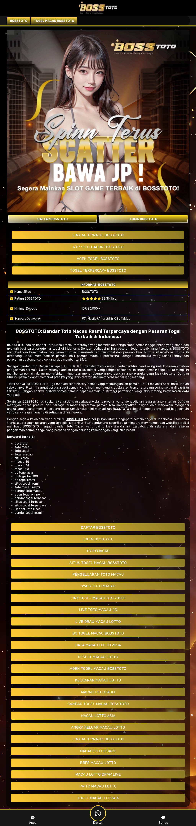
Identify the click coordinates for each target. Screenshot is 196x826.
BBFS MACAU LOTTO (98, 762)
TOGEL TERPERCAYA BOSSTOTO (98, 270)
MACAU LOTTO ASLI (98, 692)
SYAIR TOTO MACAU (98, 586)
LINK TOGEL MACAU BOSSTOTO (98, 598)
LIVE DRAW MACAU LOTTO (98, 621)
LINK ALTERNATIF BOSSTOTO (98, 235)
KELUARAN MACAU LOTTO (98, 680)
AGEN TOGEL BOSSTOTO (98, 258)
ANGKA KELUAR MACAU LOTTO (98, 727)
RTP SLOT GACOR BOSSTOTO (98, 247)
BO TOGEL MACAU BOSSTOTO (98, 633)
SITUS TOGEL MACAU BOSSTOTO (98, 563)
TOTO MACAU (98, 551)
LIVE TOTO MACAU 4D (98, 609)
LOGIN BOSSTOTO (98, 539)
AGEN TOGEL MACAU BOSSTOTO (98, 668)
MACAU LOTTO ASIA (98, 715)
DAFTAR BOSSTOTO (98, 527)
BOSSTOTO (90, 291)
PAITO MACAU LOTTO (98, 786)
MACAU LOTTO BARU (98, 751)
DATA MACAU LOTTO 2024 (98, 645)
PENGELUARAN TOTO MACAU (98, 574)
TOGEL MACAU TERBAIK (98, 798)
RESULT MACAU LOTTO (98, 657)
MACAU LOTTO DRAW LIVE (98, 774)
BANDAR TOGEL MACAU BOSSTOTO (98, 704)
